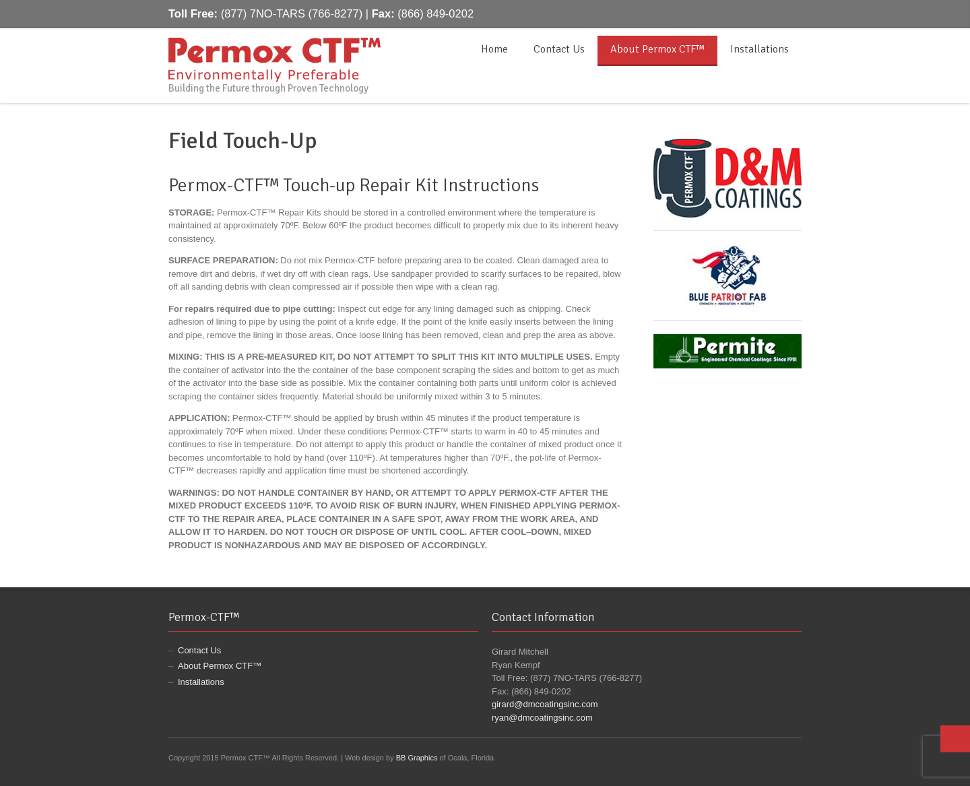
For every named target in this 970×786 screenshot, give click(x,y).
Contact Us (559, 49)
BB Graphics (417, 758)
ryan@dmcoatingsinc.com (542, 718)
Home (494, 49)
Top (955, 738)
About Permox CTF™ (657, 49)
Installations (759, 49)
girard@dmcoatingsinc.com (545, 704)
